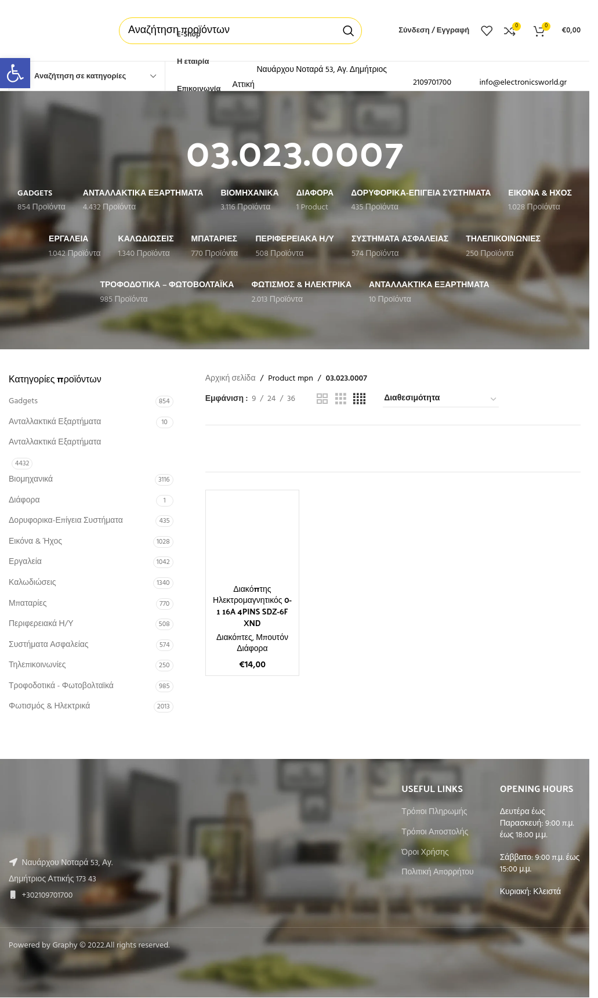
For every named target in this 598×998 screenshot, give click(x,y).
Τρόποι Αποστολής (434, 832)
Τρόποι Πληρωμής (434, 812)
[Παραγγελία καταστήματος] (441, 399)
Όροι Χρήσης (424, 853)
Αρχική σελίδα (230, 379)
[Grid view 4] (359, 399)
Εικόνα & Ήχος (35, 541)
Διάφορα (24, 500)
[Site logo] (52, 30)
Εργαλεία (25, 562)
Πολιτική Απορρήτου (437, 872)
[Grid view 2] (322, 399)
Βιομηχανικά (31, 479)
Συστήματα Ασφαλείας (49, 645)
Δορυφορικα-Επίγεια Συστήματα (66, 520)
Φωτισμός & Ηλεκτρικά (49, 706)
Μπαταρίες (27, 603)
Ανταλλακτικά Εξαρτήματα (55, 422)
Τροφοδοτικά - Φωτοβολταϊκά (61, 686)
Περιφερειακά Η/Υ (41, 624)
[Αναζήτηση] (240, 30)
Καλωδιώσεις (32, 583)
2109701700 (432, 82)
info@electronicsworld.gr (523, 82)
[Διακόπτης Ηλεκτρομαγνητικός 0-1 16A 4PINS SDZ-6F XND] (252, 537)
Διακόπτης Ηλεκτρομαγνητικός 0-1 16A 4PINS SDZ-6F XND (252, 605)
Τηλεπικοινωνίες (37, 665)
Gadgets (23, 401)
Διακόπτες (234, 638)
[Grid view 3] (340, 399)
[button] (15, 73)
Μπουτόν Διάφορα (262, 643)
